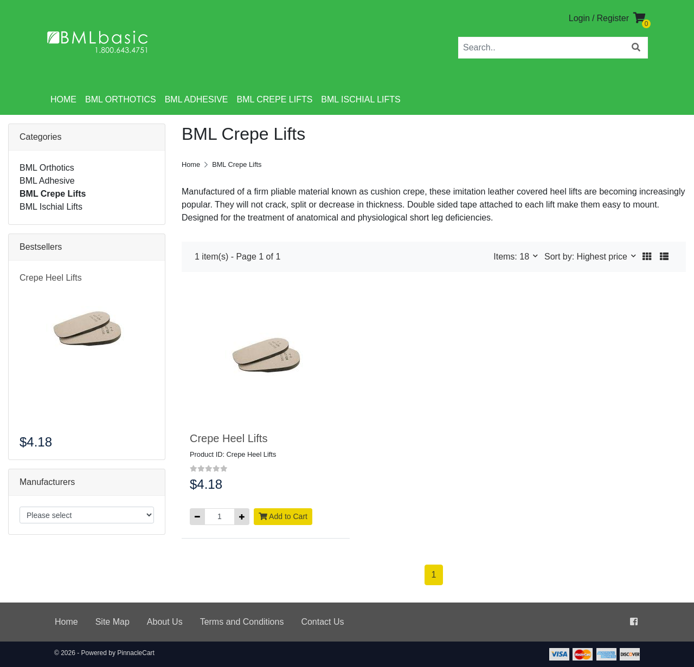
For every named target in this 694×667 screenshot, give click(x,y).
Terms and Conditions (242, 621)
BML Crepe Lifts (274, 99)
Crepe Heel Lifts (51, 277)
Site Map (112, 621)
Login (579, 18)
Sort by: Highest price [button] (586, 256)
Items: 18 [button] (512, 256)
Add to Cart (283, 516)
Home (63, 99)
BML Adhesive (196, 99)
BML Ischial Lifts (360, 99)
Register (612, 18)
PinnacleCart (136, 653)
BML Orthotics (120, 99)
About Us (165, 621)
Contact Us (322, 621)
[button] (647, 257)
